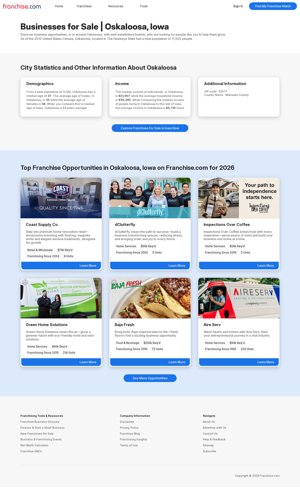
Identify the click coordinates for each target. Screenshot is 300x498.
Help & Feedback (214, 450)
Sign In (238, 6)
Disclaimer (127, 433)
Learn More (88, 277)
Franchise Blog (130, 444)
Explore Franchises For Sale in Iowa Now (150, 139)
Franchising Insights (133, 450)
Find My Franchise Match (273, 6)
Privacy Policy (129, 439)
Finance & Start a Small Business (42, 439)
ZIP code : (213, 92)
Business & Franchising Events (41, 450)
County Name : (217, 96)
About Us (209, 433)
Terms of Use (129, 456)
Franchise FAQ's (31, 462)
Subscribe (209, 462)
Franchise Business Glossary (39, 433)
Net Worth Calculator (34, 456)
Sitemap (208, 456)
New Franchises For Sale (37, 444)
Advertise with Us (214, 439)
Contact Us (210, 444)
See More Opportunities (150, 390)
